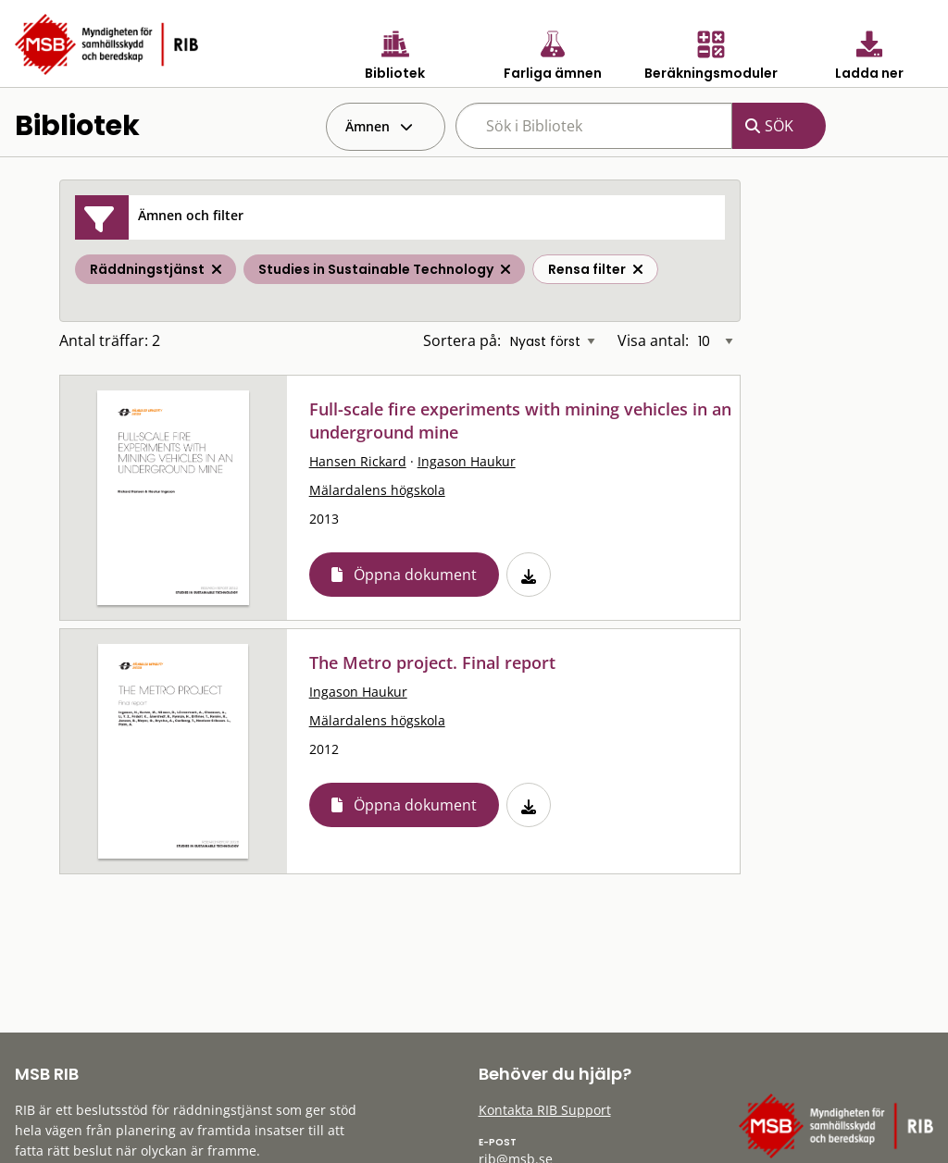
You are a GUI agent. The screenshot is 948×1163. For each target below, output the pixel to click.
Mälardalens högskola (377, 490)
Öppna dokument (415, 574)
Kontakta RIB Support (545, 1110)
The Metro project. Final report (432, 662)
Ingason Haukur (467, 461)
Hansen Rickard (357, 461)
